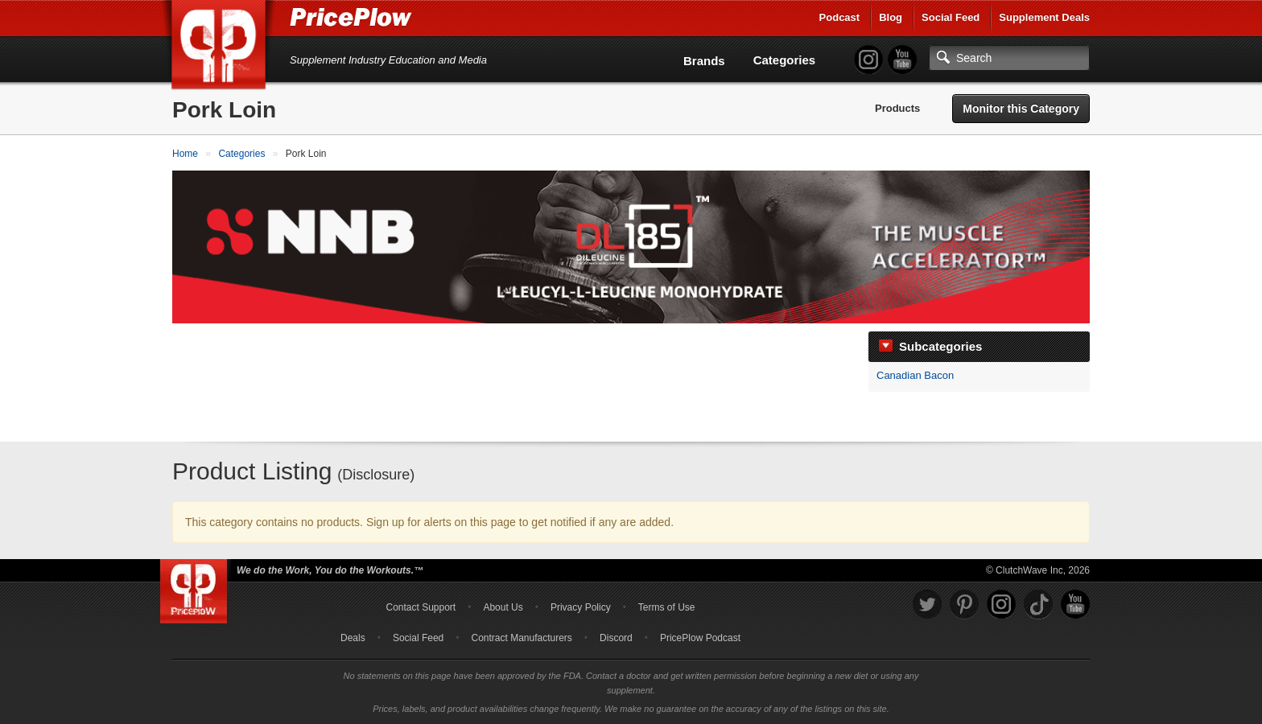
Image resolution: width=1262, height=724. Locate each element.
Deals (352, 638)
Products (897, 108)
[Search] (1009, 58)
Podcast (839, 17)
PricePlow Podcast (700, 638)
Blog (890, 17)
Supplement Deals (1044, 17)
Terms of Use (666, 607)
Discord (616, 638)
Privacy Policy (581, 607)
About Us (502, 607)
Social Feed (950, 17)
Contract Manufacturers (521, 638)
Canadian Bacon (915, 375)
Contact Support (421, 607)
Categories (784, 60)
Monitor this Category (1021, 108)
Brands (704, 61)
